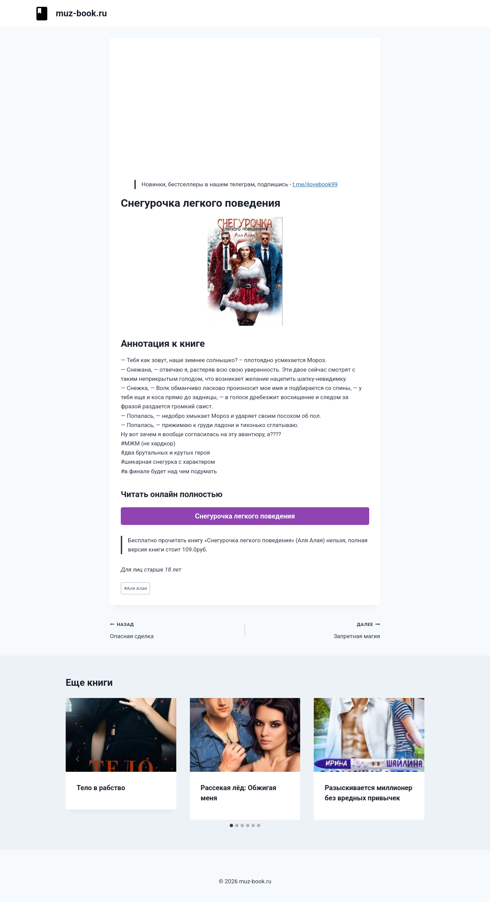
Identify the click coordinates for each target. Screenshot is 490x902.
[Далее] (412, 759)
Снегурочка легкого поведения (245, 516)
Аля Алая (135, 588)
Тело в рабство (101, 788)
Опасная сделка (174, 629)
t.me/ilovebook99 (315, 184)
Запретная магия (315, 629)
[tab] (231, 825)
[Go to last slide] (78, 759)
